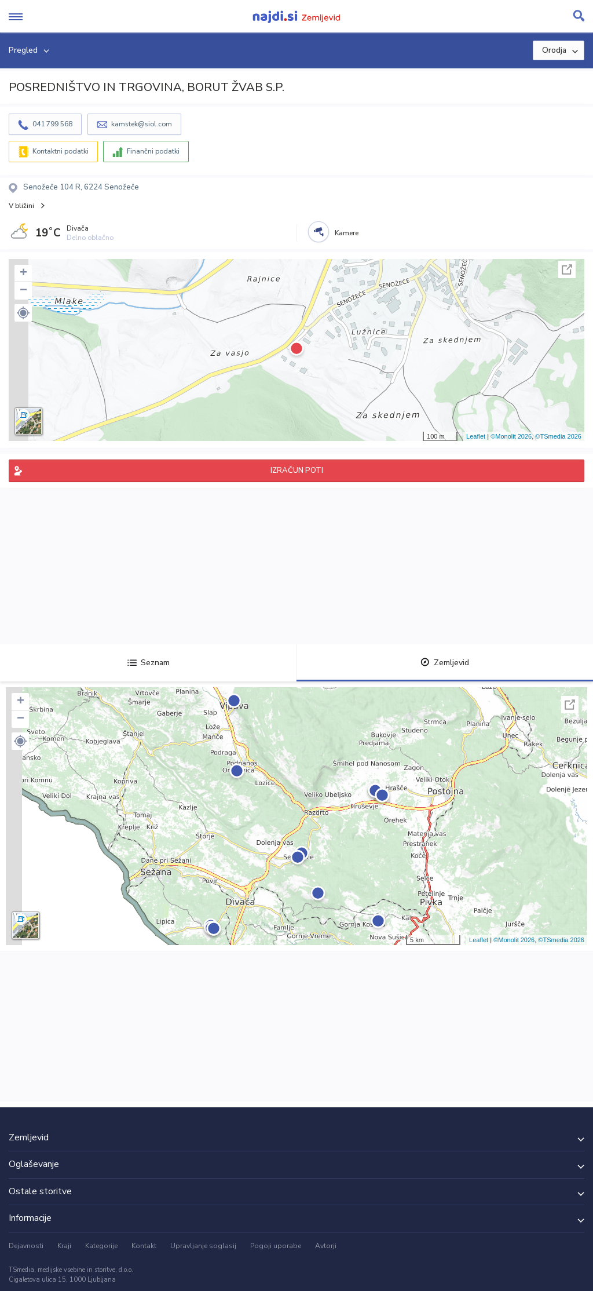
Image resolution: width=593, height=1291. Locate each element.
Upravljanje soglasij (203, 1245)
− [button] (23, 291)
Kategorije (101, 1245)
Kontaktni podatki (60, 151)
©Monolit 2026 (511, 436)
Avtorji (325, 1245)
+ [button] (23, 273)
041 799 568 (52, 124)
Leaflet (475, 436)
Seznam (148, 662)
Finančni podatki (153, 151)
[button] (23, 313)
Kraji (64, 1245)
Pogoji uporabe (275, 1245)
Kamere (346, 233)
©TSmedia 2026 (558, 436)
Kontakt (143, 1245)
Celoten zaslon (567, 269)
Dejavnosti (26, 1245)
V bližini (21, 205)
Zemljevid (444, 662)
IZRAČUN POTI (296, 470)
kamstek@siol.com (141, 124)
